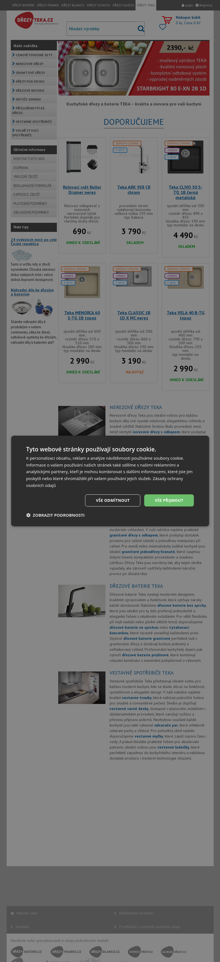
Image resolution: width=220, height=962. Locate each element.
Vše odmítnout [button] (113, 500)
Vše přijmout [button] (169, 500)
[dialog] (110, 481)
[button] (55, 515)
